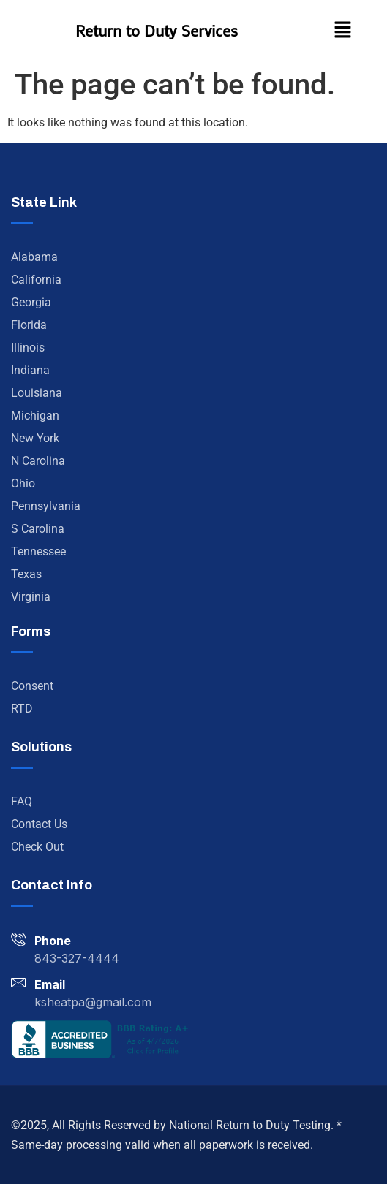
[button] (342, 31)
